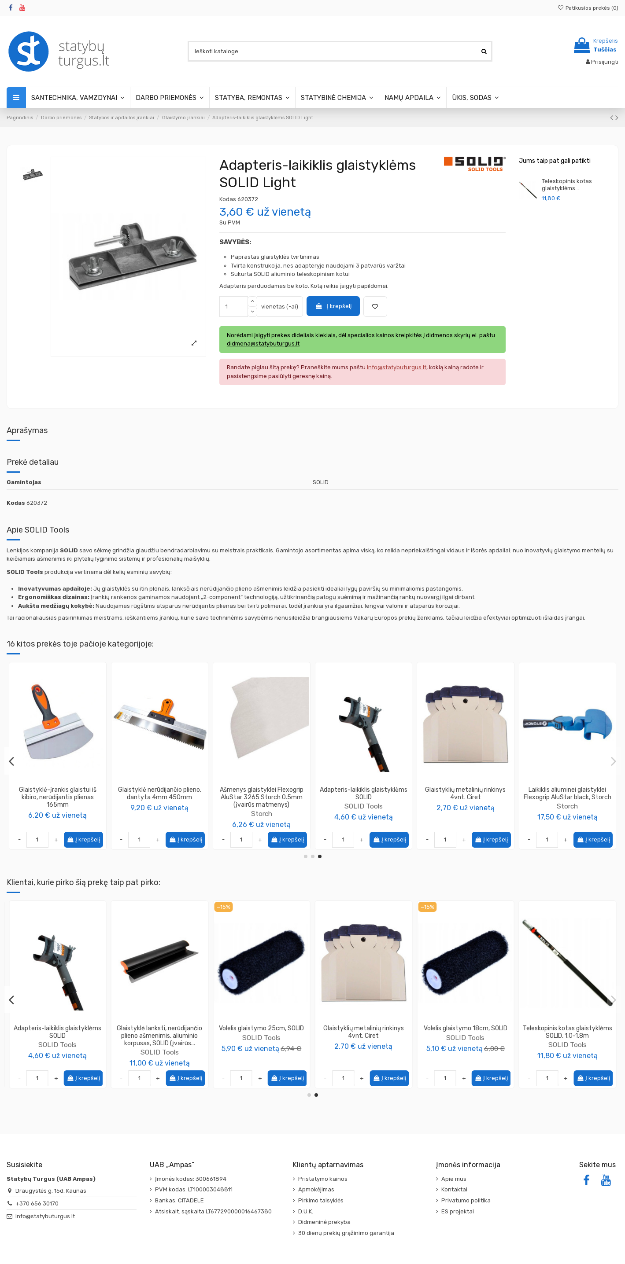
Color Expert (261, 806)
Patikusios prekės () (588, 8)
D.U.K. (305, 1211)
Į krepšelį (333, 306)
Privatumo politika (466, 1200)
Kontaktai (454, 1189)
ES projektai (457, 1211)
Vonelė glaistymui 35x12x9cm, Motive (57, 1032)
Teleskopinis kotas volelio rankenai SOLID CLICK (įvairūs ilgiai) (159, 797)
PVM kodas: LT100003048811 (194, 1189)
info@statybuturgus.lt (45, 1216)
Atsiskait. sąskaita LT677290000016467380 (213, 1211)
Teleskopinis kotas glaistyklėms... (567, 184)
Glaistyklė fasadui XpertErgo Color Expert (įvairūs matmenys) (363, 793)
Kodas (227, 199)
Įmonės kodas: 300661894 (190, 1179)
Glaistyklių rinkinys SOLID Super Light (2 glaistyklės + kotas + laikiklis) (58, 797)
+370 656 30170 (37, 1203)
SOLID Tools (57, 813)
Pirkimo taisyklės (321, 1200)
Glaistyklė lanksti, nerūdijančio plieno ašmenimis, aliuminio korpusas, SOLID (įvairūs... (465, 1036)
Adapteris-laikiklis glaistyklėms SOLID (363, 1032)
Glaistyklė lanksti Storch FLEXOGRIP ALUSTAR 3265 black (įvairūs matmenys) (567, 797)
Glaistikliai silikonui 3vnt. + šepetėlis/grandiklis (466, 793)
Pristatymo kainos (323, 1179)
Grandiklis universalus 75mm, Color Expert (261, 793)
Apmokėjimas (316, 1189)
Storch (567, 813)
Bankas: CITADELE (179, 1200)
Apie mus (453, 1179)
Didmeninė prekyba (324, 1222)
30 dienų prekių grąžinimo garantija (346, 1233)
